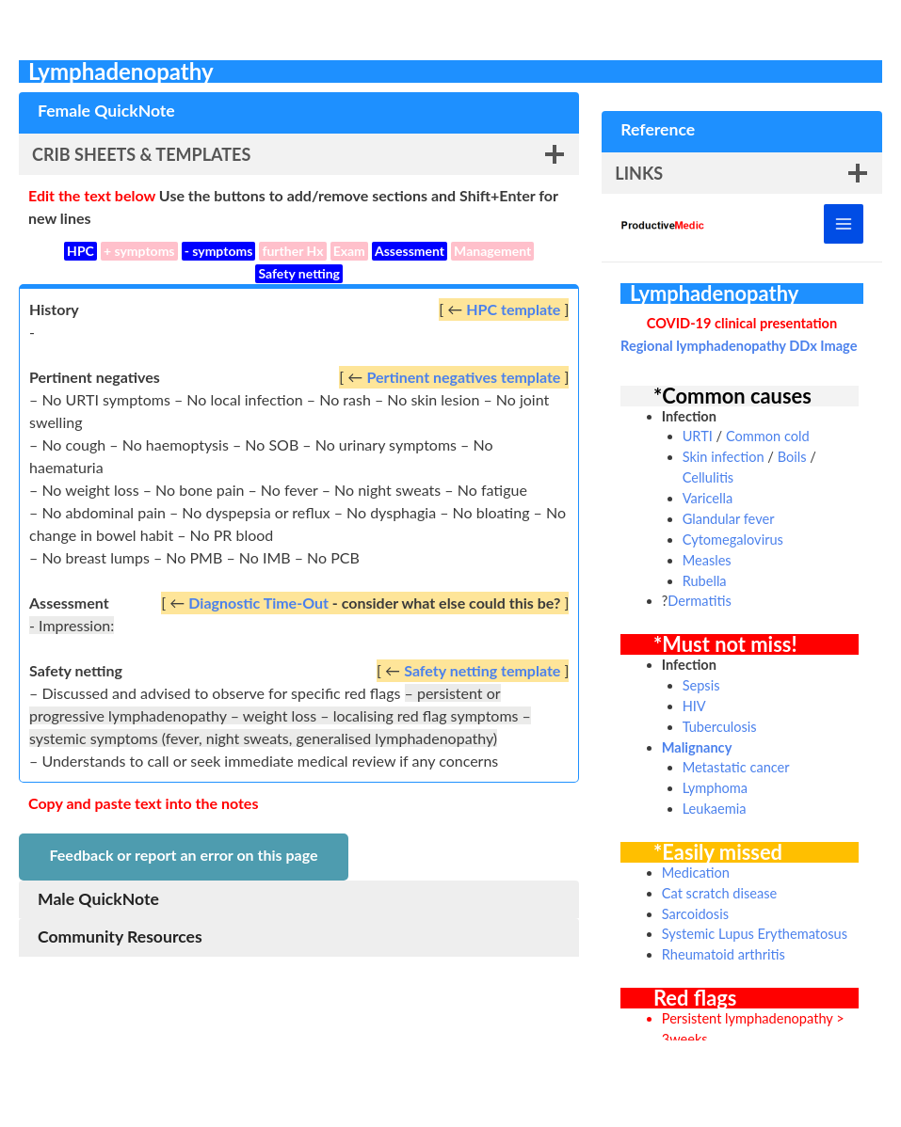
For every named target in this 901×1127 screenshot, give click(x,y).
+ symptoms (139, 251)
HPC (80, 251)
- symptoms (219, 251)
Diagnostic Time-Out (258, 602)
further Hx (292, 251)
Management (492, 251)
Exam (349, 251)
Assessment (409, 251)
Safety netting (299, 273)
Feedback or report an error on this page (183, 855)
